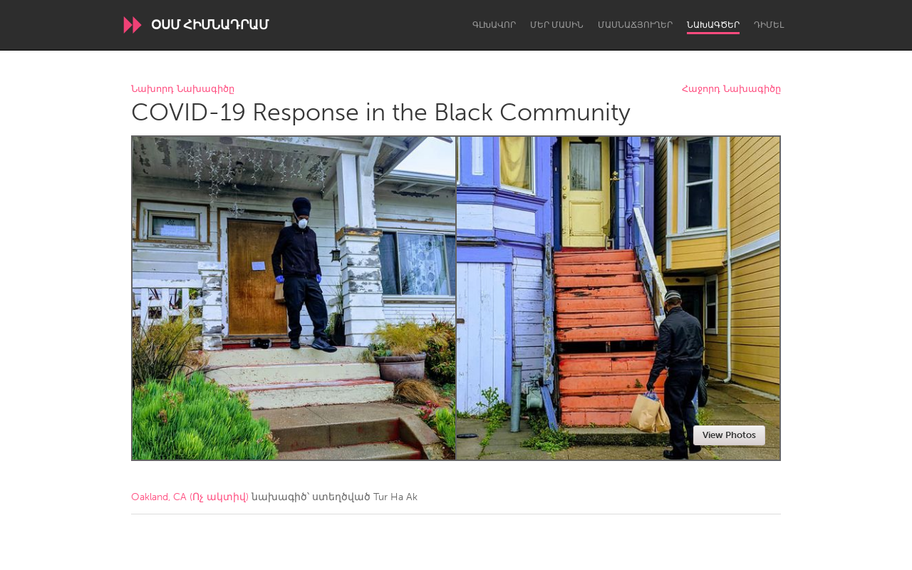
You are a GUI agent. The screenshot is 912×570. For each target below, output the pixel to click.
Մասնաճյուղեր (635, 25)
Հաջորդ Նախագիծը (731, 89)
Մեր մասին (557, 25)
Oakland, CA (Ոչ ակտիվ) (190, 497)
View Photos (729, 435)
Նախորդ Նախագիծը (182, 89)
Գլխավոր (494, 25)
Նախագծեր (713, 25)
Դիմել (769, 25)
